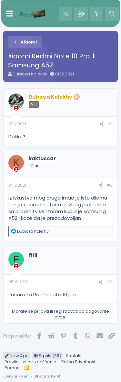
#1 (110, 124)
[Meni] (9, 13)
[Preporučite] (101, 124)
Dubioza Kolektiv (30, 74)
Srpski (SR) (47, 356)
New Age (17, 356)
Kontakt (74, 356)
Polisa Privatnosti (78, 362)
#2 (110, 185)
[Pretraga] (112, 14)
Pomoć (12, 368)
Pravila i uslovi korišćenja (30, 362)
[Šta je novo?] (96, 14)
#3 (110, 282)
